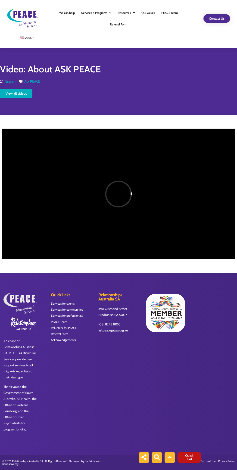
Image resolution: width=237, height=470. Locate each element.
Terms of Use (208, 461)
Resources (126, 13)
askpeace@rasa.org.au (113, 330)
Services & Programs (96, 13)
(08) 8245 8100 (109, 324)
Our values (148, 13)
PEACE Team (169, 13)
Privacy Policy (226, 461)
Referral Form (118, 24)
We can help (67, 13)
